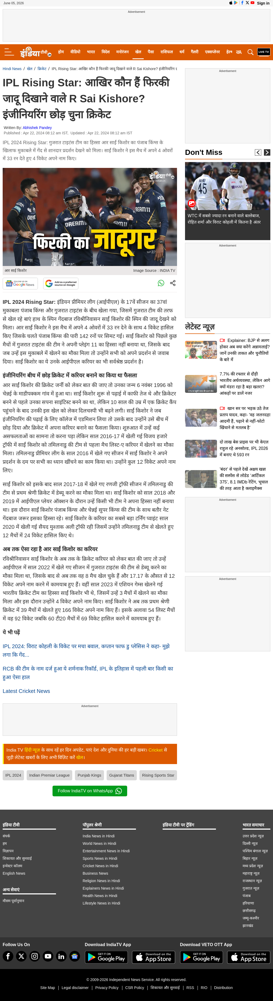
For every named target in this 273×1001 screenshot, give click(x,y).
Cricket (155, 750)
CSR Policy (134, 988)
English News (14, 873)
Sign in (263, 3)
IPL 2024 (13, 775)
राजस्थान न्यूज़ (252, 881)
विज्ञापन (8, 851)
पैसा (151, 52)
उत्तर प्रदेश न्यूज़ (253, 836)
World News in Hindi (99, 843)
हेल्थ (229, 52)
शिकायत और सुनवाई (17, 858)
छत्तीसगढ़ (249, 911)
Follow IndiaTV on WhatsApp (90, 791)
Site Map (47, 988)
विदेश (106, 52)
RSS (190, 988)
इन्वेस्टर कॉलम (12, 866)
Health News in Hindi (100, 896)
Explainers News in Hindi (103, 888)
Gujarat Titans (121, 775)
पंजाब (247, 896)
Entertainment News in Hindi (106, 851)
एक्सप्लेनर (212, 52)
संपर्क (6, 836)
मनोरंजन (122, 52)
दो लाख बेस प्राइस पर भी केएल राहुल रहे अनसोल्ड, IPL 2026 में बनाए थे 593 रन (244, 448)
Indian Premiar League (49, 775)
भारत (91, 52)
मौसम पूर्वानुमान (13, 901)
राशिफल (166, 52)
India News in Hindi (99, 836)
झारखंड (248, 925)
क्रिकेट (42, 69)
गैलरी (194, 52)
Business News (95, 873)
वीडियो (75, 52)
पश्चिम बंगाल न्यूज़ (255, 851)
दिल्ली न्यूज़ (250, 843)
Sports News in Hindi (100, 858)
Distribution (223, 988)
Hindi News (12, 69)
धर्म (181, 52)
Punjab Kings (89, 775)
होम (61, 52)
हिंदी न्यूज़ (32, 750)
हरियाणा (248, 903)
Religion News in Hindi (101, 881)
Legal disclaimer (75, 988)
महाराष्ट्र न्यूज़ (251, 873)
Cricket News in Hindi (100, 866)
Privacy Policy (106, 988)
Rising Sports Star (158, 775)
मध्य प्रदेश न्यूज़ (253, 866)
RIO (204, 988)
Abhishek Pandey (37, 128)
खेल (138, 52)
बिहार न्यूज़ (250, 858)
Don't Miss (203, 152)
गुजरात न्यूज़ (251, 888)
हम (5, 843)
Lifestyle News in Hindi (101, 903)
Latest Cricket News (26, 691)
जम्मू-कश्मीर (251, 918)
